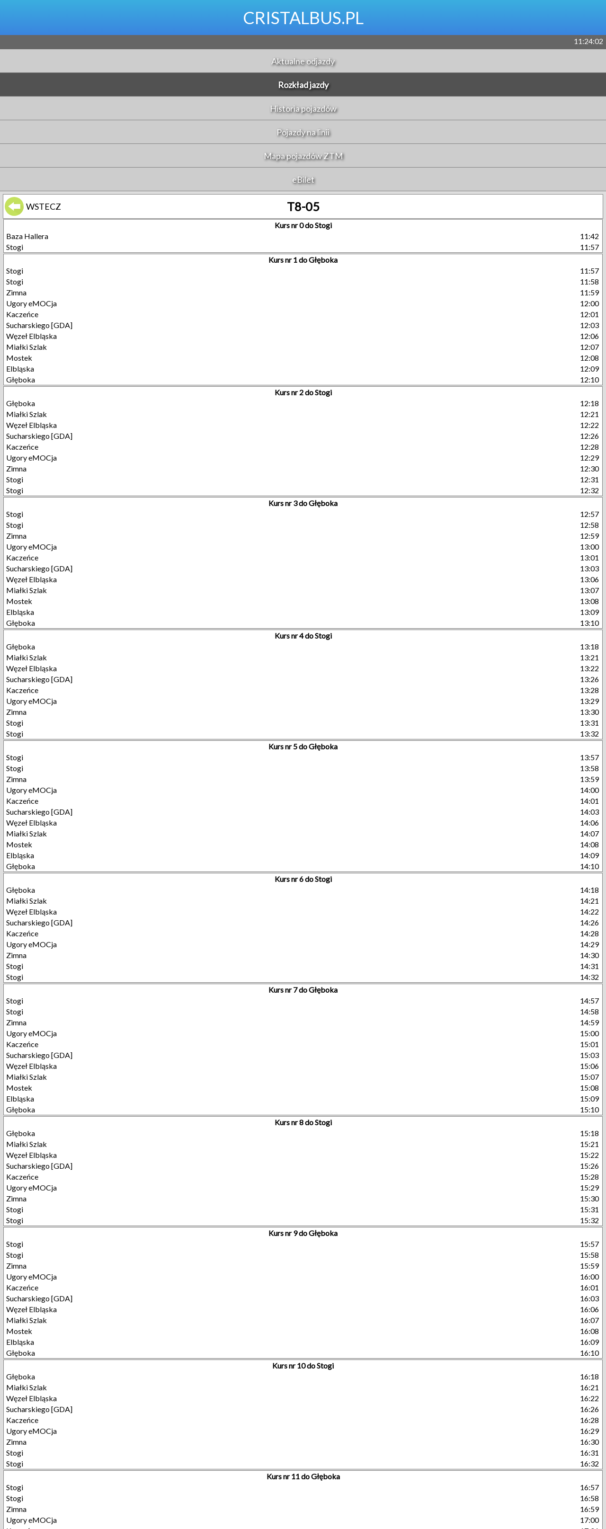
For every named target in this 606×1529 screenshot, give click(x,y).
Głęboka (20, 379)
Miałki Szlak (26, 346)
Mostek (19, 357)
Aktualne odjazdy (303, 61)
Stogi (14, 246)
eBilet (303, 179)
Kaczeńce (22, 314)
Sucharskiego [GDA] (39, 324)
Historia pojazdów (303, 108)
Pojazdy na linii (303, 132)
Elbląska (20, 368)
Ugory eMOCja (31, 303)
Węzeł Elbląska (31, 335)
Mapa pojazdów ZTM (303, 156)
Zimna (16, 292)
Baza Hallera (27, 235)
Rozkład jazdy (303, 85)
